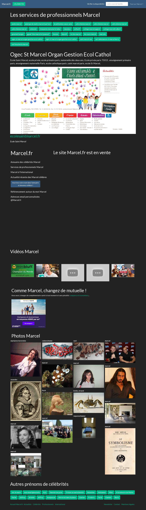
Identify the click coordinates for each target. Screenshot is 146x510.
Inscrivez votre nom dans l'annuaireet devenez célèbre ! (25, 184)
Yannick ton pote (56, 492)
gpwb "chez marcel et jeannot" (38, 34)
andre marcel (16, 24)
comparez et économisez (79, 295)
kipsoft (64, 34)
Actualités (27, 504)
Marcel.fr (6, 4)
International (60, 504)
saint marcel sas (86, 39)
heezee (55, 34)
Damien (108, 497)
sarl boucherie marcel (20, 44)
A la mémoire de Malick (124, 492)
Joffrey (22, 497)
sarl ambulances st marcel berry (107, 39)
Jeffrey (40, 497)
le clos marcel (75, 34)
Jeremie (31, 497)
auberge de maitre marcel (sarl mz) (38, 24)
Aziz (44, 492)
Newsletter (108, 504)
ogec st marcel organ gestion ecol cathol (27, 39)
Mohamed (102, 492)
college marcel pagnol (91, 29)
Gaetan (82, 497)
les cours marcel (90, 34)
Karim (14, 497)
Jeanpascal (51, 497)
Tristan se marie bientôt (75, 492)
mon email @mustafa (32, 492)
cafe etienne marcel (83, 24)
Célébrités (19, 4)
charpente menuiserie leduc (50, 29)
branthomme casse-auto (63, 24)
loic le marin (16, 492)
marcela (103, 34)
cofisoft (77, 29)
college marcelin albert (112, 29)
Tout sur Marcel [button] (136, 4)
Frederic (91, 497)
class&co (67, 29)
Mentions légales (127, 504)
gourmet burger (18, 34)
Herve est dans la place (67, 497)
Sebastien (91, 492)
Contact (117, 504)
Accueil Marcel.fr (16, 504)
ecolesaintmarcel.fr (25, 136)
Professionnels (48, 504)
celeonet (33, 29)
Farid (100, 497)
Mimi (111, 492)
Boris (117, 497)
